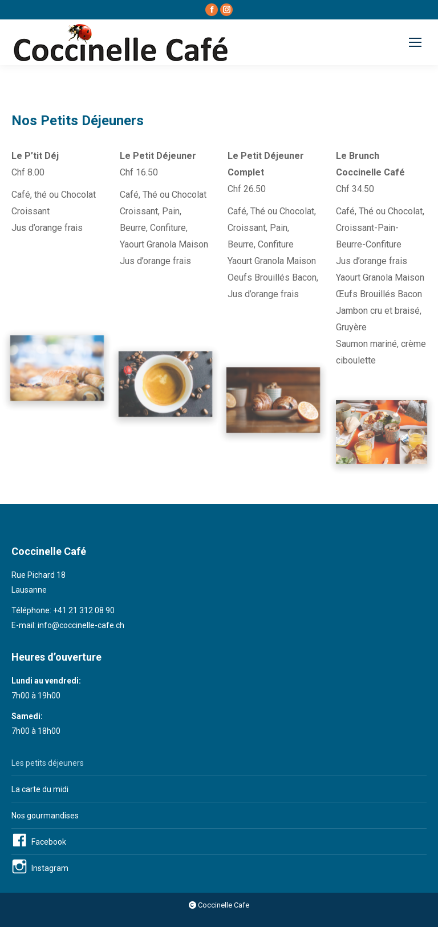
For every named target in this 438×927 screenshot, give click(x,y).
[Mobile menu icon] (415, 42)
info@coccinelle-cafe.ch (81, 625)
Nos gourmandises (45, 815)
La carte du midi (39, 789)
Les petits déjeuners (47, 763)
